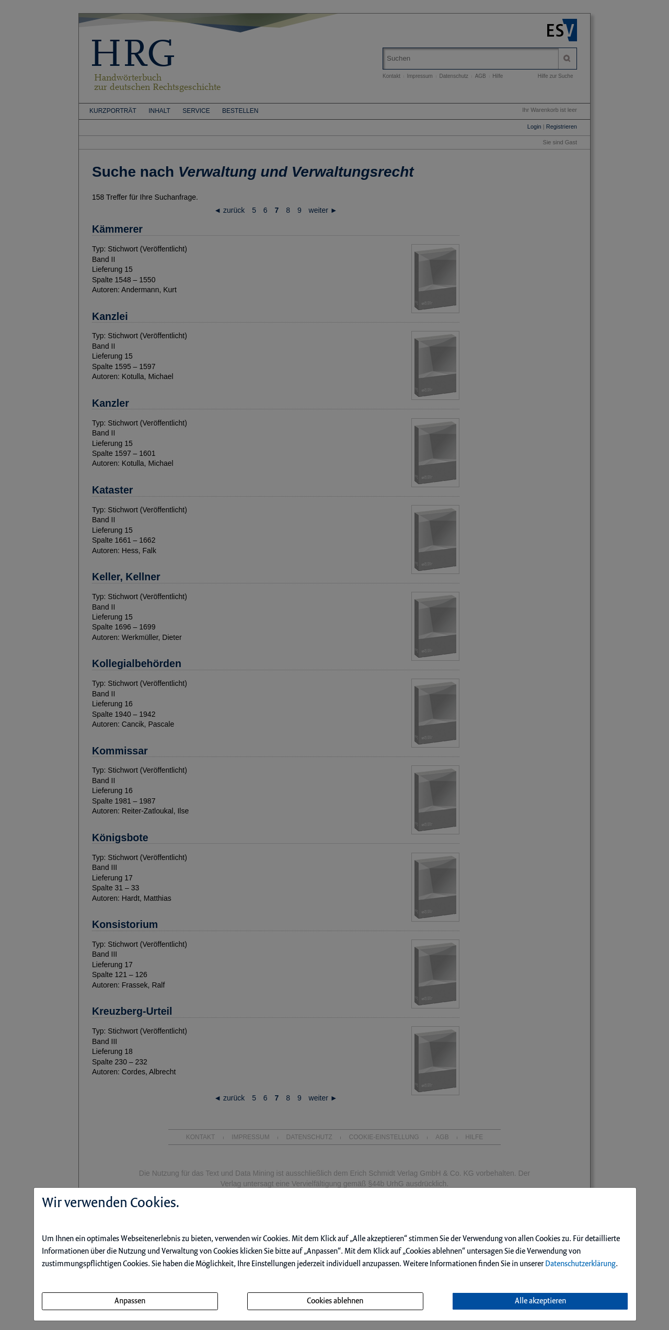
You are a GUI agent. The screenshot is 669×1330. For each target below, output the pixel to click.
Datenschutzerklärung (580, 1264)
